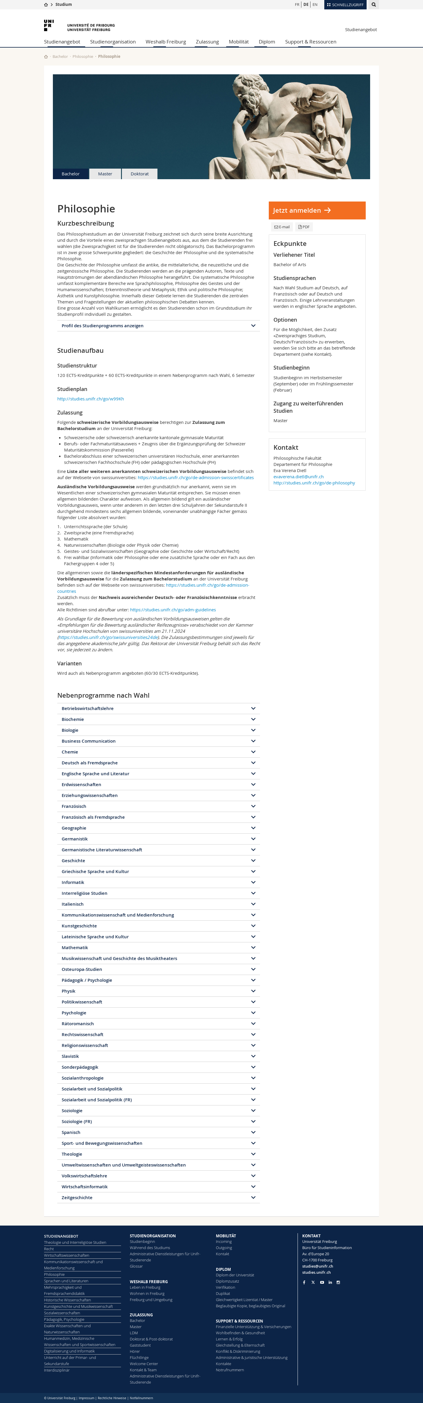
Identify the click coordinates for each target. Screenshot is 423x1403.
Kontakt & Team (143, 1369)
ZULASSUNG (141, 1315)
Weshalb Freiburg (166, 41)
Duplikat (223, 1293)
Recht (49, 1248)
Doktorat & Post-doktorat (151, 1339)
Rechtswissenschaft (82, 1034)
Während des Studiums (150, 1247)
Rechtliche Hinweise (112, 1398)
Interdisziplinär (57, 1370)
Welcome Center (144, 1363)
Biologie (70, 730)
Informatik (73, 882)
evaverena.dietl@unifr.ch (298, 476)
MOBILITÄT (226, 1235)
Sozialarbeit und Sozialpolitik (92, 1089)
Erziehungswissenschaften (90, 795)
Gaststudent (140, 1345)
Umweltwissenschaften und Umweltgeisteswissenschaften (124, 1165)
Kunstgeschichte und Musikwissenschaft (78, 1306)
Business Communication (89, 741)
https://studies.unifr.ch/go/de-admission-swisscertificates (196, 477)
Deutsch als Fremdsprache (90, 763)
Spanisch (71, 1132)
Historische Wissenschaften (67, 1300)
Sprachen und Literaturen (66, 1280)
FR (297, 4)
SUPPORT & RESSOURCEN (239, 1321)
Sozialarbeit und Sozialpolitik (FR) (97, 1100)
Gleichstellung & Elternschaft (240, 1345)
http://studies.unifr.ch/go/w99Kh (90, 399)
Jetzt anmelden (297, 210)
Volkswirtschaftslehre (84, 1176)
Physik (68, 991)
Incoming (224, 1241)
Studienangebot (361, 29)
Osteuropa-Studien (82, 969)
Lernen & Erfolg (229, 1339)
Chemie (70, 752)
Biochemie (73, 719)
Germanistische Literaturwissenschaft (102, 850)
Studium (64, 4)
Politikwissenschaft (82, 1002)
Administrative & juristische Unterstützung (252, 1357)
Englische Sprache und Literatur (95, 774)
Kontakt (222, 1253)
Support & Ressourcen (310, 41)
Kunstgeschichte (79, 926)
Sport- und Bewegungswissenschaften (102, 1143)
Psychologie (74, 1013)
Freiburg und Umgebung (151, 1299)
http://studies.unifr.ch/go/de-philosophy (314, 483)
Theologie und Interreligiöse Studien (75, 1242)
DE (305, 4)
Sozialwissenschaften (62, 1312)
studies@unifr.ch (317, 1266)
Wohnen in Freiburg (147, 1293)
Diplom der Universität (235, 1275)
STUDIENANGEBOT (61, 1236)
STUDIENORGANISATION (153, 1235)
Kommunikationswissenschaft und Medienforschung (118, 915)
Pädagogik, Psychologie (64, 1319)
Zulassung (207, 41)
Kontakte (223, 1363)
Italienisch (73, 904)
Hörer (135, 1351)
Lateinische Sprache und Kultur (95, 937)
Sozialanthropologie (83, 1078)
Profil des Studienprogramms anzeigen (103, 326)
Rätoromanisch (78, 1024)
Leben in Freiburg (145, 1287)
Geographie (74, 828)
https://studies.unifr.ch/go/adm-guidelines (173, 609)
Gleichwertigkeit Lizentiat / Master (244, 1299)
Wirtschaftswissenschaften (66, 1255)
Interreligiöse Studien (85, 893)
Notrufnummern (230, 1369)
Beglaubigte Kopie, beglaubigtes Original (250, 1305)
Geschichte (73, 860)
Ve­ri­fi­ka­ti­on (225, 1287)
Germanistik (75, 839)
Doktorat (140, 174)
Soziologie (72, 1110)
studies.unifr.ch (316, 1272)
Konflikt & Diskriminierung (238, 1351)
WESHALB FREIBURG (149, 1281)
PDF (304, 226)
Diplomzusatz (227, 1281)
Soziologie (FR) (77, 1121)
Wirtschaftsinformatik (85, 1187)
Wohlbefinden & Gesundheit (240, 1332)
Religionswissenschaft (85, 1045)
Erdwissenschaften (81, 784)
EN (315, 4)
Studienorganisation (113, 41)
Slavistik (70, 1056)
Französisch (74, 806)
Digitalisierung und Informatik (69, 1351)
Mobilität (239, 41)
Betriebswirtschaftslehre (88, 708)
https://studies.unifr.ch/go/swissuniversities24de (107, 637)
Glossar (136, 1266)
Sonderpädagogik (80, 1067)
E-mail (282, 226)
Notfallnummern (141, 1398)
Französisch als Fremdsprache (93, 817)
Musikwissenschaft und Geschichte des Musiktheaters (119, 958)
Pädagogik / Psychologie (87, 980)
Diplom (267, 41)
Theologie (72, 1154)
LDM (134, 1332)
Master (105, 174)
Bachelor (60, 56)
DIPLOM (223, 1269)
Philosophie (83, 56)
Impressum (86, 1398)
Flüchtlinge (139, 1357)
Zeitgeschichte (77, 1197)
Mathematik (75, 947)
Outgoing (224, 1247)
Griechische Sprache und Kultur (95, 871)
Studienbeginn (142, 1241)
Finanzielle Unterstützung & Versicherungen (253, 1326)
